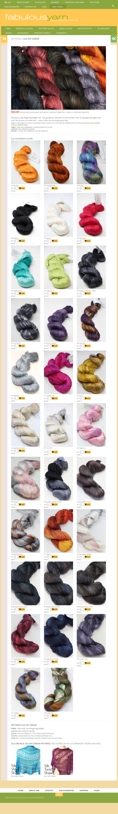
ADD (21, 198)
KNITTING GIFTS (77, 36)
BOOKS (107, 36)
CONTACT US (10, 9)
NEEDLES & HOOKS (22, 36)
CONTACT (49, 801)
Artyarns (16, 49)
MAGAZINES (10, 42)
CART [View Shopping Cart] (7, 3)
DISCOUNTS (36, 3)
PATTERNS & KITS (42, 36)
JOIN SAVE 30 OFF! (99, 20)
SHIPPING (83, 801)
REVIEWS (49, 3)
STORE (95, 801)
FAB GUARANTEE (101, 3)
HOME (23, 801)
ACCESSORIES (94, 36)
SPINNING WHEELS (28, 42)
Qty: (12, 198)
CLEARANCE (45, 42)
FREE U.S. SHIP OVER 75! (100, 18)
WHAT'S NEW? (20, 3)
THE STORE (85, 3)
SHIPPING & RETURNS (67, 3)
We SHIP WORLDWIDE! (70, 18)
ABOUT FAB (35, 801)
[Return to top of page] (59, 805)
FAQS (21, 9)
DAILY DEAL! (33, 9)
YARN (7, 36)
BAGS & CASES (60, 36)
